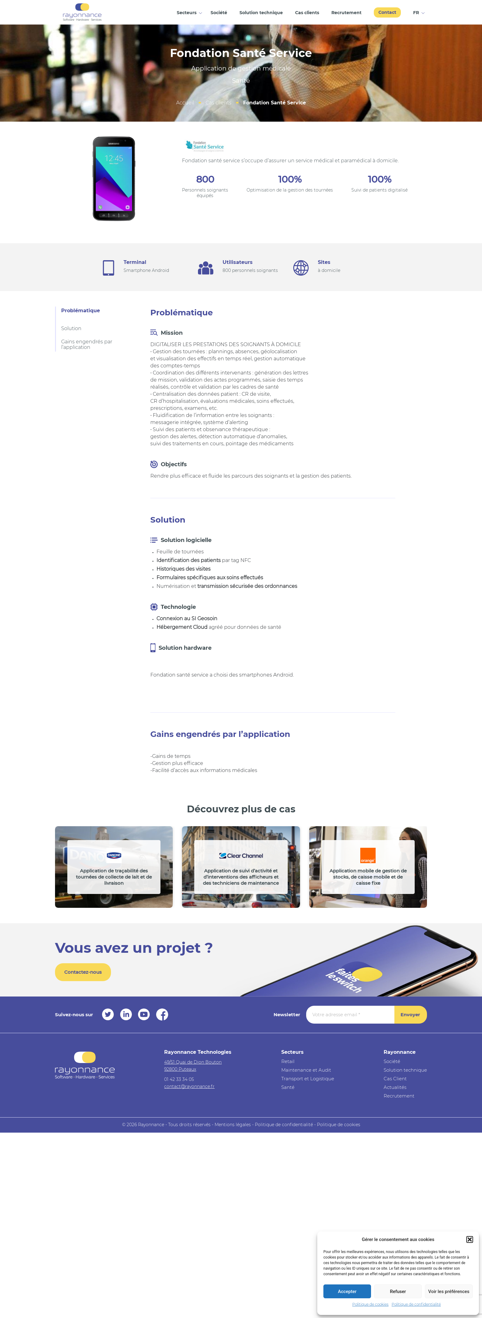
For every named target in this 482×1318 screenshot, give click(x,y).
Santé (287, 1087)
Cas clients (307, 12)
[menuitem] (417, 12)
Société (219, 12)
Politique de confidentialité (416, 1304)
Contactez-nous (83, 972)
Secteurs (186, 12)
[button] (470, 1239)
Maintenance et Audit (306, 1070)
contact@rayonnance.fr (189, 1086)
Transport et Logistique (307, 1078)
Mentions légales (233, 1124)
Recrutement (346, 12)
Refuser (398, 1291)
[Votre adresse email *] (350, 1015)
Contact (387, 12)
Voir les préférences (448, 1291)
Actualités (395, 1087)
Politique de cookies (370, 1304)
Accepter (347, 1291)
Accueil (185, 103)
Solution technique (261, 12)
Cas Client (395, 1078)
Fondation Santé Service (274, 103)
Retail (287, 1061)
